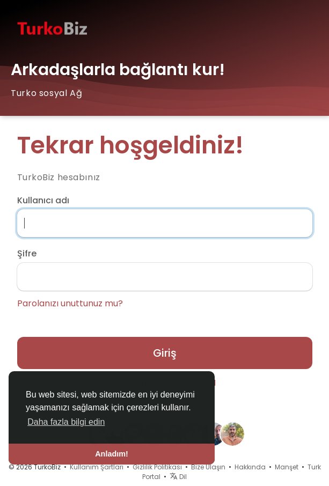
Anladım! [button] (111, 454)
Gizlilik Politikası (157, 467)
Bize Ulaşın (208, 467)
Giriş (165, 352)
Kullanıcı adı (43, 201)
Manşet (286, 467)
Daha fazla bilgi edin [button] (66, 421)
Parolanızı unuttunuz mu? (70, 304)
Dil (178, 476)
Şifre (26, 254)
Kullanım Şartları (96, 467)
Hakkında (250, 467)
